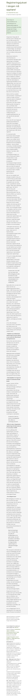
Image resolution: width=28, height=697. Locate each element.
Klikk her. (17, 627)
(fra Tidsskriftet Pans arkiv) (12, 12)
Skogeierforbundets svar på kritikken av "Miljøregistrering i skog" (13, 638)
